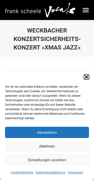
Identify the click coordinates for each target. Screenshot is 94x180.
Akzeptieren (47, 132)
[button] (86, 77)
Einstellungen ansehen (47, 160)
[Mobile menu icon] (85, 10)
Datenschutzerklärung (50, 172)
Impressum (75, 172)
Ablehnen (47, 146)
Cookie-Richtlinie (22, 172)
